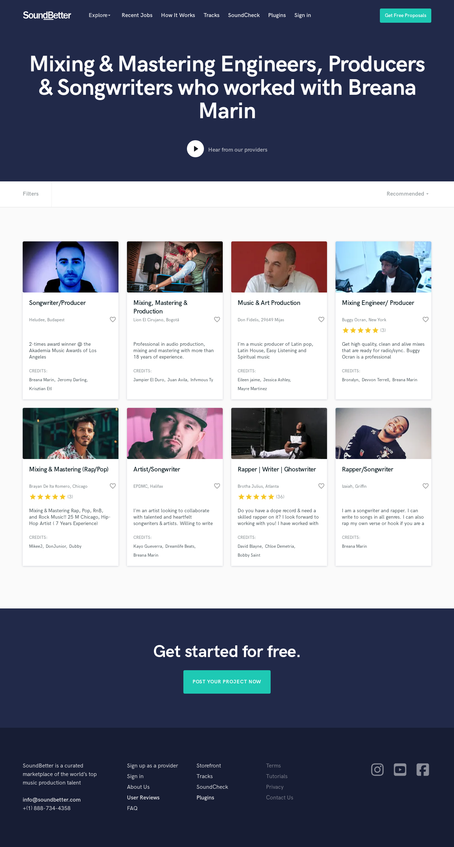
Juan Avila (177, 380)
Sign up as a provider (152, 766)
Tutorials (277, 776)
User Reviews (143, 797)
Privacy (275, 787)
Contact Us (279, 797)
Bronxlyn (350, 380)
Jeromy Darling (72, 380)
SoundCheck (244, 15)
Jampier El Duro (148, 380)
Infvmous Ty (201, 380)
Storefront (208, 766)
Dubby (75, 546)
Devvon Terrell (375, 380)
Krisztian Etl (40, 389)
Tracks (212, 15)
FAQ (132, 808)
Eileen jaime (249, 380)
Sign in (302, 15)
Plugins (277, 15)
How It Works (178, 15)
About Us (138, 787)
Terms (273, 766)
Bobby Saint (249, 555)
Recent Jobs (137, 15)
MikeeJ (36, 546)
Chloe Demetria (279, 546)
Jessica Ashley (276, 380)
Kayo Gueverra (147, 546)
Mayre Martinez (252, 389)
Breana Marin (41, 380)
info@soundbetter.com (52, 800)
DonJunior (56, 546)
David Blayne (250, 546)
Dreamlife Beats (179, 546)
